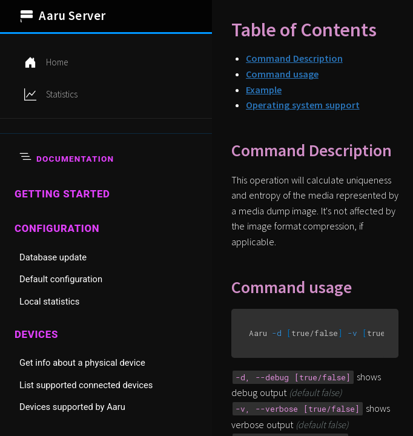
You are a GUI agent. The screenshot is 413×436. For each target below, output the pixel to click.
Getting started (62, 194)
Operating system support (303, 105)
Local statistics (49, 301)
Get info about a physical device (82, 362)
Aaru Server (62, 16)
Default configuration (60, 279)
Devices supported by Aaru (72, 406)
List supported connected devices (86, 385)
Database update (53, 257)
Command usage (282, 74)
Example (264, 90)
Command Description (294, 58)
